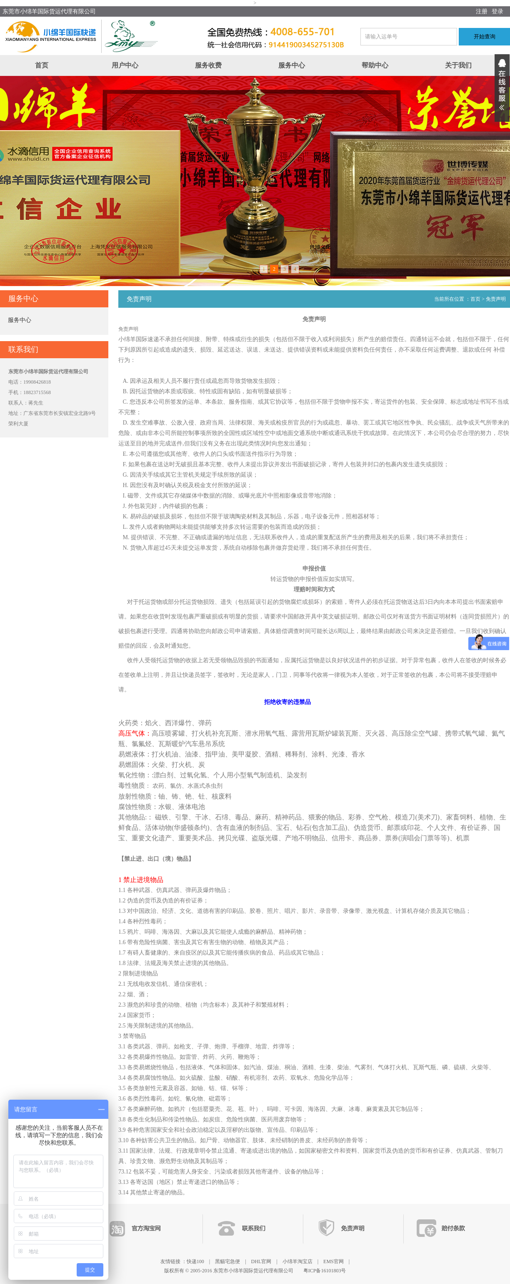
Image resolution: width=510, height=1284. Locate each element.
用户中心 (125, 65)
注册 (482, 11)
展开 (502, 88)
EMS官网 (333, 1261)
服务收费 (208, 65)
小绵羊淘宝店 (297, 1261)
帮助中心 (375, 65)
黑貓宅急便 (227, 1261)
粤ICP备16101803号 (324, 1271)
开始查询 (484, 36)
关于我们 (458, 65)
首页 (41, 65)
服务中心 (291, 65)
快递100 (195, 1261)
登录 (497, 11)
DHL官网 (261, 1261)
